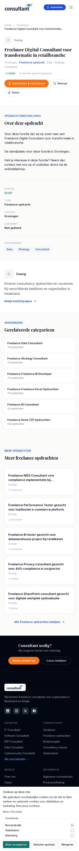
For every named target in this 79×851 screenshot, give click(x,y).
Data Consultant (13, 747)
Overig (18, 40)
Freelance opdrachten (56, 735)
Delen (13, 92)
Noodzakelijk (13, 825)
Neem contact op (24, 660)
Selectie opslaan (44, 844)
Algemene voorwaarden (58, 776)
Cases (8, 782)
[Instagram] (16, 711)
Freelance (23, 25)
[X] (25, 711)
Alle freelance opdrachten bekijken (39, 621)
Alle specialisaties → (16, 759)
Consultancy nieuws (55, 747)
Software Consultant (16, 735)
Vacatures (49, 729)
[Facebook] (34, 711)
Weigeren (67, 844)
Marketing (11, 835)
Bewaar (60, 83)
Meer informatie (12, 811)
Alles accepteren (16, 844)
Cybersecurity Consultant (19, 753)
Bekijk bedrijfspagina (20, 301)
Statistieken (12, 830)
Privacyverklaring (53, 782)
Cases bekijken (56, 660)
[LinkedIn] (7, 711)
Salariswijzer (50, 753)
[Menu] (71, 7)
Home (8, 25)
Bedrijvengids (51, 741)
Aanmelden (55, 7)
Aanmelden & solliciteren (26, 83)
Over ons (10, 776)
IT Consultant (12, 729)
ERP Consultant (13, 741)
